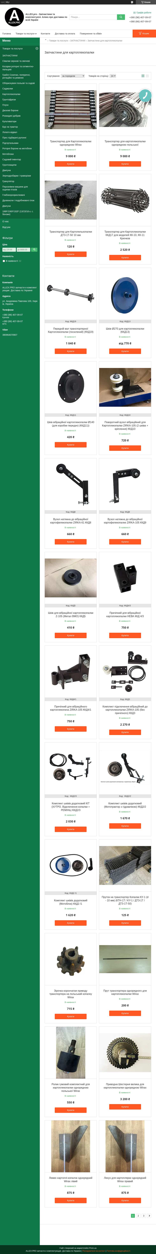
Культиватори (9, 121)
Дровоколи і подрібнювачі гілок (18, 200)
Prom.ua (92, 1248)
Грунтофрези (9, 99)
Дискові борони (10, 110)
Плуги (5, 105)
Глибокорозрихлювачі (13, 195)
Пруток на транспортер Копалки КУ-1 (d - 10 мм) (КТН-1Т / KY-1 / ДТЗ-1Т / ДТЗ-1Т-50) (125, 900)
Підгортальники (10, 143)
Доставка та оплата (65, 33)
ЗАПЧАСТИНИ (77, 40)
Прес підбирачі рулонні (14, 137)
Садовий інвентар (11, 159)
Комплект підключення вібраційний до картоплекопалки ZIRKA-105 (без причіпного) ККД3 (125, 710)
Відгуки (6, 227)
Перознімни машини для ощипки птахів (15, 188)
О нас (5, 221)
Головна (6, 33)
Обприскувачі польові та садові (18, 83)
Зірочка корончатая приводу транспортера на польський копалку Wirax (70, 994)
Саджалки (7, 88)
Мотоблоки (8, 154)
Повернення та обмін (91, 33)
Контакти (45, 33)
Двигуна (6, 170)
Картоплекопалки (11, 94)
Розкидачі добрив (11, 116)
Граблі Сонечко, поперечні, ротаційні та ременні (16, 76)
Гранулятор (8, 181)
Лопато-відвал (9, 132)
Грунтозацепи (9, 165)
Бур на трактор (10, 127)
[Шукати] (121, 17)
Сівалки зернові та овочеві (16, 61)
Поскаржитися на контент (93, 1251)
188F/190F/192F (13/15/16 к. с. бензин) (17, 213)
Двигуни (6, 206)
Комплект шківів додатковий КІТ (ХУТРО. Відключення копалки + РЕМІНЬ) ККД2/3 (71, 806)
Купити (70, 164)
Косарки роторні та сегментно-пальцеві (18, 68)
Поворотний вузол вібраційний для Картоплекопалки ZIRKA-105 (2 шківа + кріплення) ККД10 (125, 425)
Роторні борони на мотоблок (17, 148)
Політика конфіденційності (118, 1251)
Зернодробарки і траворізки (16, 175)
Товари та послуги (25, 33)
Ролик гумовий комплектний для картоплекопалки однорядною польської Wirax (71, 1087)
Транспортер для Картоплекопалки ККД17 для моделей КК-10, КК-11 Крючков (125, 235)
